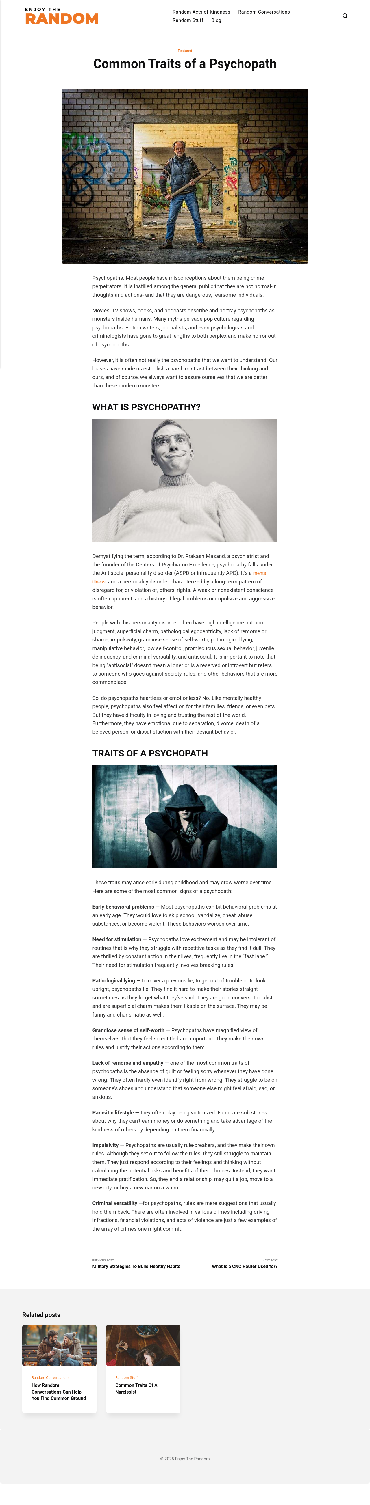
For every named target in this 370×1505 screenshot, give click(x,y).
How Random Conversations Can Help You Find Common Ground (54, 1409)
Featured (185, 51)
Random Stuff (188, 20)
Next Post (231, 1266)
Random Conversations (264, 12)
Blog (216, 20)
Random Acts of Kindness (201, 12)
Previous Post (138, 1269)
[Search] (345, 16)
